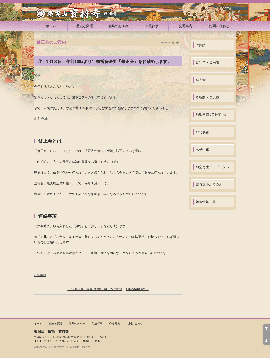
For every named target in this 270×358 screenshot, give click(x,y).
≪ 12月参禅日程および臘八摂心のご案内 (95, 289)
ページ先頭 (266, 329)
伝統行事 (152, 26)
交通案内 (185, 26)
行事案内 (40, 275)
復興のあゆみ (118, 26)
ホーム (51, 26)
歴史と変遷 (84, 26)
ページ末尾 (266, 339)
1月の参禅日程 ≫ (137, 289)
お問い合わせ (219, 26)
